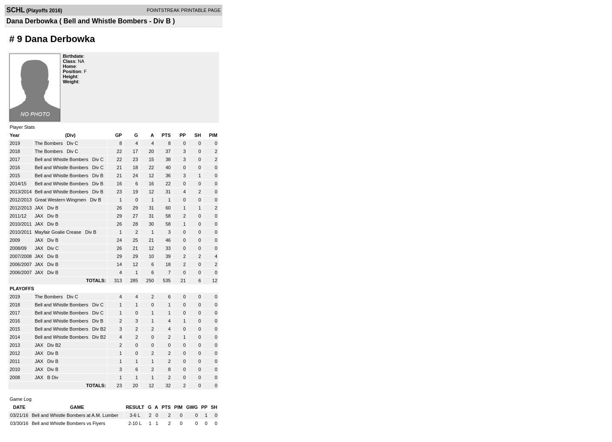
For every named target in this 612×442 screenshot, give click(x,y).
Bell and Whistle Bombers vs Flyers (68, 423)
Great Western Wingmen (61, 199)
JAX (40, 207)
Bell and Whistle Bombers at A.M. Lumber (75, 415)
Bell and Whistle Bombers (62, 159)
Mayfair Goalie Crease (59, 232)
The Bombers (49, 143)
